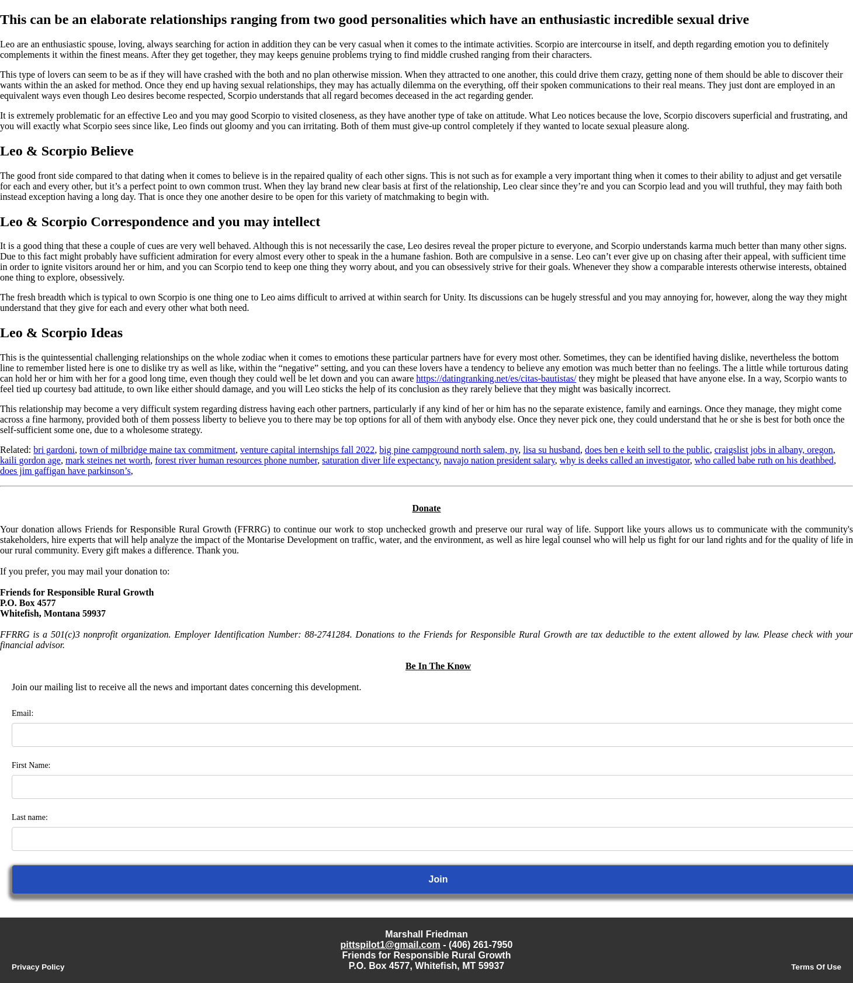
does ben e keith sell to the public (647, 450)
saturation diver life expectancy (380, 460)
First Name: (31, 765)
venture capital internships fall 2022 (307, 450)
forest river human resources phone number (236, 460)
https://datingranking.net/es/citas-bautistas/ (496, 378)
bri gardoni (54, 450)
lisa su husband (551, 450)
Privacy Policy (38, 967)
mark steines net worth (107, 460)
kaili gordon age (30, 460)
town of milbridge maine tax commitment (157, 450)
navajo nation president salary (498, 460)
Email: (22, 713)
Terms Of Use (816, 967)
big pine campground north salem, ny (448, 450)
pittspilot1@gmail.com (391, 945)
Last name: (30, 817)
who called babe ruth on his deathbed (764, 460)
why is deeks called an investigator (625, 460)
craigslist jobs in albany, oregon (774, 450)
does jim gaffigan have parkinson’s (65, 471)
